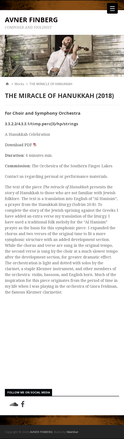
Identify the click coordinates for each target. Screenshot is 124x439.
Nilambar (72, 432)
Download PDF (20, 145)
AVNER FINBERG (31, 19)
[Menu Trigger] (112, 8)
